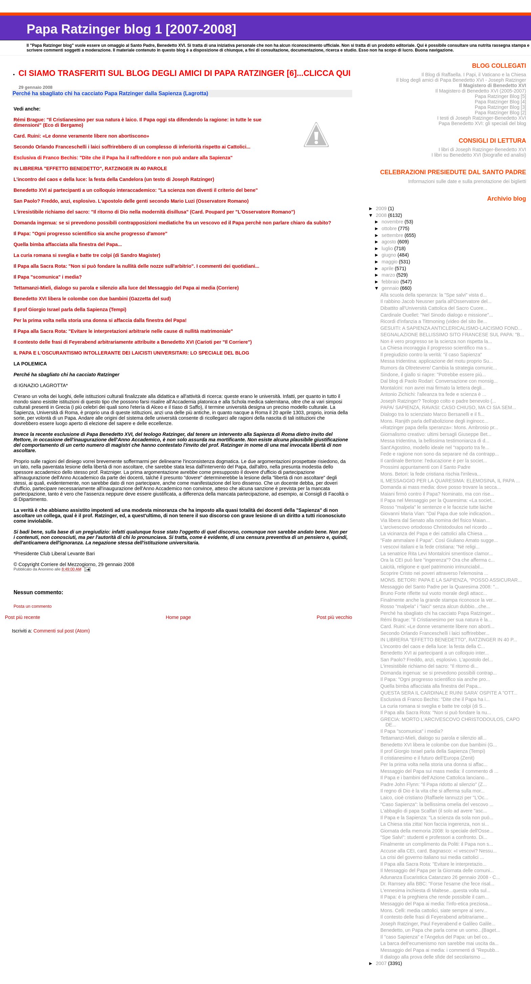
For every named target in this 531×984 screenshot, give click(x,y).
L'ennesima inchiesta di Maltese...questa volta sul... (435, 890)
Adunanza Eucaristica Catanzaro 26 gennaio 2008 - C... (440, 877)
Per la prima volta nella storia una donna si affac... (433, 764)
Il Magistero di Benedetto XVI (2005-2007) (480, 91)
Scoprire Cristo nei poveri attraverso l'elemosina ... (434, 573)
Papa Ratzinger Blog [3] (500, 107)
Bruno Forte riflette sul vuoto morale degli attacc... (433, 593)
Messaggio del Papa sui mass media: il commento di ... (439, 771)
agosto (390, 241)
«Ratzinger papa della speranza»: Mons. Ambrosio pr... (439, 427)
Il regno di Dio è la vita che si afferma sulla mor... (432, 791)
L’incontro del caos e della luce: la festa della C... (432, 646)
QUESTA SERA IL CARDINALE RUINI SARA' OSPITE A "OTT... (448, 693)
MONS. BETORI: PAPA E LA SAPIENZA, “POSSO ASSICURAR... (451, 580)
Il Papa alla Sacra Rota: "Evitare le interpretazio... (433, 864)
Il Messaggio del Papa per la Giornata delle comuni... (437, 870)
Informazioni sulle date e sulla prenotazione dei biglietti (467, 181)
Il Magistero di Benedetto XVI (492, 85)
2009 (382, 208)
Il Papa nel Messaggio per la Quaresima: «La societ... (437, 500)
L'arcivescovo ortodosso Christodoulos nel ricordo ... (436, 527)
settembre (393, 235)
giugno (390, 255)
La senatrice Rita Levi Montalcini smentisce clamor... (436, 553)
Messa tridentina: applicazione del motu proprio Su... (436, 361)
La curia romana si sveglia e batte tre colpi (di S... (433, 706)
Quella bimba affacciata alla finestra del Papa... (430, 686)
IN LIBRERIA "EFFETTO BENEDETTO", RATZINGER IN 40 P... (448, 639)
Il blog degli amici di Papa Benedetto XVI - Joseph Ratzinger (461, 80)
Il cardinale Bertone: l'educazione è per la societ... (433, 460)
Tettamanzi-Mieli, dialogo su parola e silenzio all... (433, 738)
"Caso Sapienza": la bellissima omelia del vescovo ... (436, 804)
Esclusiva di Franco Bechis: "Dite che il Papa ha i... (435, 699)
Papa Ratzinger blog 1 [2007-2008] (131, 29)
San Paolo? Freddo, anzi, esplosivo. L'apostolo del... (436, 659)
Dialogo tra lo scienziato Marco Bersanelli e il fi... (432, 414)
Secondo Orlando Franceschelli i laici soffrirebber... (434, 633)
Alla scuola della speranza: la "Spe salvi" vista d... (433, 295)
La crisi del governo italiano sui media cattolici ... (432, 857)
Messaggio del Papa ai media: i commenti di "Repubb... (439, 950)
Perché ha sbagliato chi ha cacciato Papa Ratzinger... (437, 613)
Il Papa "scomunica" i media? (411, 731)
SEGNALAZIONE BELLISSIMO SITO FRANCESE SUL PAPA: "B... (452, 334)
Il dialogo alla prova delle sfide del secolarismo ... (432, 957)
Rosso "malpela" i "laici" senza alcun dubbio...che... (435, 606)
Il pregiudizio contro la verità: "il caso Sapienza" (431, 354)
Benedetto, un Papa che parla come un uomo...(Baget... (440, 930)
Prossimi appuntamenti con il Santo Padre (425, 467)
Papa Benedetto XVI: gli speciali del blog (482, 123)
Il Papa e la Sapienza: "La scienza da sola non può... (436, 817)
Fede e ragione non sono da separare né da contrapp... (439, 454)
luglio (388, 248)
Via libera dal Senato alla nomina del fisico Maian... (435, 520)
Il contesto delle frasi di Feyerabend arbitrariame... (434, 917)
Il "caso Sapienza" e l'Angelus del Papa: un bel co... (435, 937)
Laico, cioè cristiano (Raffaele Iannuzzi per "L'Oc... (434, 797)
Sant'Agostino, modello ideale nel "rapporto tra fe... (434, 447)
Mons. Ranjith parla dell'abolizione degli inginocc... (434, 421)
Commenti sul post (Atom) (62, 631)
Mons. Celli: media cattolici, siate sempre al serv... (433, 910)
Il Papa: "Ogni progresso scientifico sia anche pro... (435, 679)
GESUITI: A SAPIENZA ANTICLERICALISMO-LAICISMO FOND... (451, 328)
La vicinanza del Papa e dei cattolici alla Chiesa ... (434, 533)
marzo (389, 275)
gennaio (391, 288)
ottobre (390, 228)
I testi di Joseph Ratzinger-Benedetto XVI (481, 118)
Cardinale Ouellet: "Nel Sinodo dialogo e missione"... (436, 315)
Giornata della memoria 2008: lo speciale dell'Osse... (436, 831)
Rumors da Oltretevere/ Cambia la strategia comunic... (438, 367)
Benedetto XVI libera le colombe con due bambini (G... (438, 744)
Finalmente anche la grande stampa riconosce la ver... (438, 600)
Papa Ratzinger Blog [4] (500, 101)
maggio (390, 261)
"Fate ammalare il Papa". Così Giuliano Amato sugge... (439, 540)
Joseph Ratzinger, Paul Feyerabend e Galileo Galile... (437, 923)
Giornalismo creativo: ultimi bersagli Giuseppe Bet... (435, 434)
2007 (382, 963)
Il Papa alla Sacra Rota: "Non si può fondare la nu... (435, 712)
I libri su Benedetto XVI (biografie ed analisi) (478, 155)
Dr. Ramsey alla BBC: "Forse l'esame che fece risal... (437, 883)
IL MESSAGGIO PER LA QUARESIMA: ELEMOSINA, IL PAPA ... (450, 480)
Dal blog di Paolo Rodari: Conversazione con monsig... (438, 381)
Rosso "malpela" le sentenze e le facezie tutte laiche (436, 507)
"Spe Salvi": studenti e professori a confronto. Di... (433, 837)
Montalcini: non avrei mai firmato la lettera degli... (432, 387)
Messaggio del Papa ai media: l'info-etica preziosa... (436, 903)
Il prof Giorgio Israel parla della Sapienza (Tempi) (432, 751)
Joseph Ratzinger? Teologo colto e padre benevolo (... (438, 401)
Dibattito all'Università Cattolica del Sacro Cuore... (433, 308)
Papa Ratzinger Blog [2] (500, 112)
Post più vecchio (334, 617)
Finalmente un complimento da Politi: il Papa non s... (436, 844)
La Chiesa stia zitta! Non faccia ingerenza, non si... (434, 824)
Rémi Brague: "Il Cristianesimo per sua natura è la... (436, 619)
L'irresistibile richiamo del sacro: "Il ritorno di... (429, 666)
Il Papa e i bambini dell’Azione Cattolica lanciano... (434, 777)
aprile (388, 268)
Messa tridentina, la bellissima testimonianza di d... (434, 440)
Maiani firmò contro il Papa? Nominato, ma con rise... (437, 494)
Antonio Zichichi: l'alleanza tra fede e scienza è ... (433, 394)
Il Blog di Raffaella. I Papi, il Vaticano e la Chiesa (473, 74)
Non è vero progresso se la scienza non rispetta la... (436, 341)
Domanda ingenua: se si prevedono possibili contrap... (438, 673)
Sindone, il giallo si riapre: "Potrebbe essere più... (433, 374)
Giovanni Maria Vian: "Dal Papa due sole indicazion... (437, 513)
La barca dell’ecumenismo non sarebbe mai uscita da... (439, 943)
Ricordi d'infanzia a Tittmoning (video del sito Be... (433, 321)
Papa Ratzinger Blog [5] (500, 96)
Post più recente (22, 617)
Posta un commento (33, 606)
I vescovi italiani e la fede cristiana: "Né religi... (430, 546)
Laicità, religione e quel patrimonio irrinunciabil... (432, 566)
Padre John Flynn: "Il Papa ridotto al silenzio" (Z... (433, 784)
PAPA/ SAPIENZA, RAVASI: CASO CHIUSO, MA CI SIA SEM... (448, 407)
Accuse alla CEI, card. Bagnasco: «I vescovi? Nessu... (438, 851)
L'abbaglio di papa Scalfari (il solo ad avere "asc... (433, 811)
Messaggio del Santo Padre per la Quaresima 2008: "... (439, 586)
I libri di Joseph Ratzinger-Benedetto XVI (482, 149)
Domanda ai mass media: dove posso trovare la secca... (440, 487)
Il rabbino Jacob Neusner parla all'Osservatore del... (435, 301)
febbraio (391, 281)
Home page (178, 617)
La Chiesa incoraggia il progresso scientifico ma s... (435, 347)
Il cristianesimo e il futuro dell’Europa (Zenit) (427, 758)
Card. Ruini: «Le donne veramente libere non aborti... (437, 626)
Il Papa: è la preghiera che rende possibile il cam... (434, 897)
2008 (382, 215)
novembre (393, 221)
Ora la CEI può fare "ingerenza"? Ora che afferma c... (437, 560)
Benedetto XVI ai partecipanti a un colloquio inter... (434, 653)
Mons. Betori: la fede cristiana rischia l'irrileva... (430, 474)
